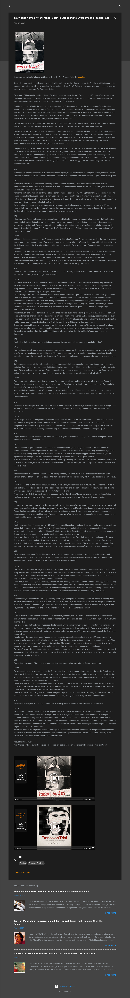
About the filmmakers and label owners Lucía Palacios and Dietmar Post (51, 891)
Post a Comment (23, 872)
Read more (110, 913)
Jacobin (81, 77)
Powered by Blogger (65, 986)
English (23, 863)
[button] (114, 18)
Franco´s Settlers (36, 863)
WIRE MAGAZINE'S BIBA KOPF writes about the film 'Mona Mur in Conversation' (55, 953)
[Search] (119, 7)
